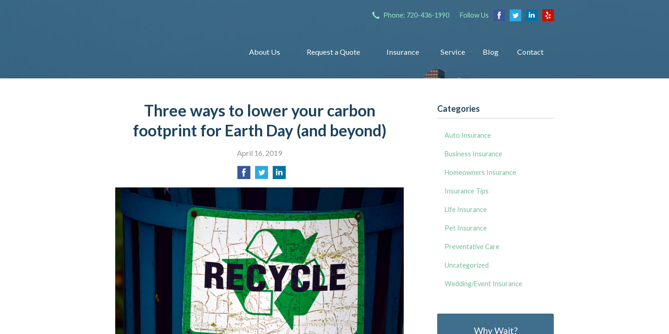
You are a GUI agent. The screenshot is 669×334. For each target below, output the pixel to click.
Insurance (403, 51)
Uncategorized (467, 265)
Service (452, 51)
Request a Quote (333, 51)
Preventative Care (472, 246)
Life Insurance (466, 209)
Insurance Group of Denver (169, 52)
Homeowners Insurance (480, 172)
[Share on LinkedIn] (279, 175)
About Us (264, 51)
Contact (530, 51)
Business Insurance (473, 154)
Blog (490, 51)
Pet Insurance (466, 228)
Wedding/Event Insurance (483, 284)
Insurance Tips (467, 191)
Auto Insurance (468, 135)
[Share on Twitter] (261, 175)
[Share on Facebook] (243, 175)
